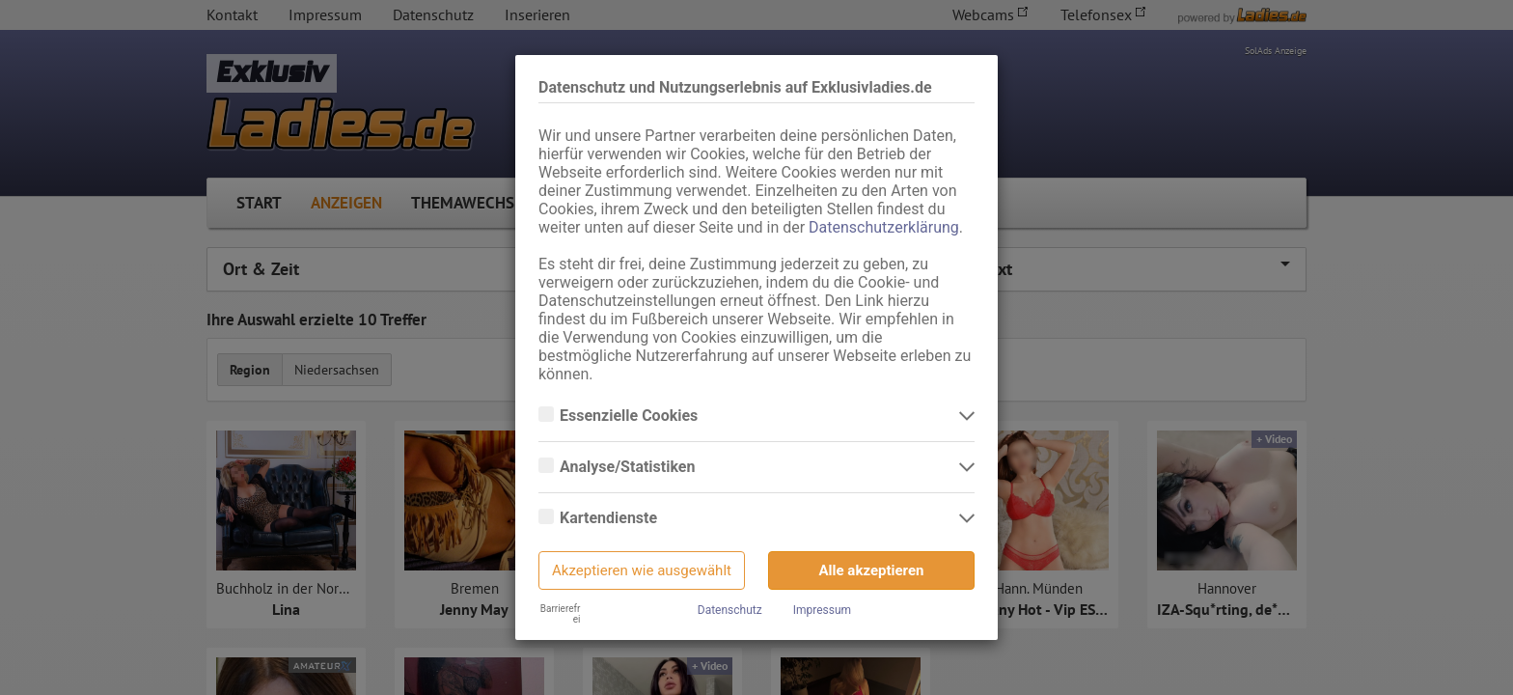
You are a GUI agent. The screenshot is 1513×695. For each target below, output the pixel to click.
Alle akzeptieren (871, 570)
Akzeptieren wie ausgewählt (641, 570)
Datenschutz (730, 610)
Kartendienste (610, 518)
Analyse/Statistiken (629, 467)
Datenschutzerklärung (884, 227)
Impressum (822, 610)
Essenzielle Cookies (630, 416)
